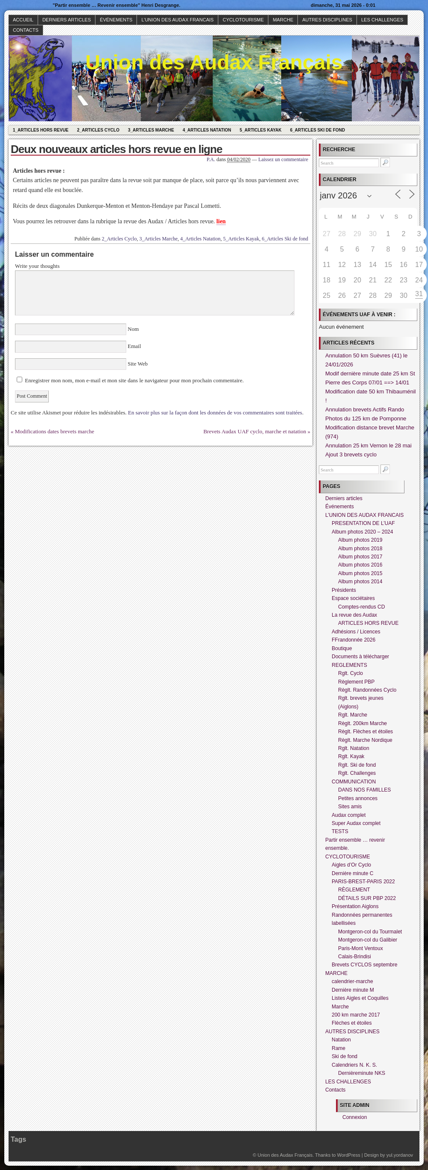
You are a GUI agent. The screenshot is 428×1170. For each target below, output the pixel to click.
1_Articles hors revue (40, 130)
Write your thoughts (37, 266)
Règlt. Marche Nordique (365, 740)
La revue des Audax (354, 615)
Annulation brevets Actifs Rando (364, 409)
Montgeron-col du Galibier (367, 940)
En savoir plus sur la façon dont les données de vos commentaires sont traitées (215, 412)
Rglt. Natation (353, 748)
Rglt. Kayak (351, 756)
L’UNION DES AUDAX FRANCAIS (177, 19)
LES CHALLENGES (382, 19)
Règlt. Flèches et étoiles (365, 732)
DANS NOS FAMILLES (364, 790)
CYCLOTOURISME (243, 19)
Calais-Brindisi (354, 957)
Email (134, 346)
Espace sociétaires (353, 598)
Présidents (344, 590)
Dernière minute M (353, 990)
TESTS (340, 831)
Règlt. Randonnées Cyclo (367, 690)
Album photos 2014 (360, 582)
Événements (116, 19)
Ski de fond (344, 1056)
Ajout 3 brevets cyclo (351, 454)
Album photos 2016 (360, 565)
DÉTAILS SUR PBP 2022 (367, 898)
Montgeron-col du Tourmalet (370, 932)
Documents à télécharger (360, 657)
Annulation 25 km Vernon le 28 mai (368, 445)
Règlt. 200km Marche (362, 723)
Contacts (26, 30)
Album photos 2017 (360, 557)
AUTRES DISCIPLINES (327, 19)
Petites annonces (357, 798)
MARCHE (283, 19)
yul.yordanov (399, 1155)
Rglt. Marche (352, 715)
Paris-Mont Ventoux (360, 948)
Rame (338, 1048)
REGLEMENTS (349, 665)
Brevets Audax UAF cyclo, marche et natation (254, 431)
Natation (341, 1040)
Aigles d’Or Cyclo (351, 865)
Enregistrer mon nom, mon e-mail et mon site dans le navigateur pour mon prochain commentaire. (134, 380)
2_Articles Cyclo (98, 130)
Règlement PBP (356, 682)
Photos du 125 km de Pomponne (365, 418)
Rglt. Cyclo (350, 673)
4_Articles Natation (207, 130)
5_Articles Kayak (261, 130)
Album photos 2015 (360, 573)
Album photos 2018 (360, 549)
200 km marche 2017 (356, 1015)
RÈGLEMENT (354, 890)
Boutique (342, 648)
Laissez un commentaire (283, 159)
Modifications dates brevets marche (54, 431)
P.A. (211, 159)
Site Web (137, 363)
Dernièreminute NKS (361, 1073)
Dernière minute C (352, 873)
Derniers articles (66, 19)
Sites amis (350, 807)
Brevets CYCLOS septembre (364, 965)
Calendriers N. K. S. (354, 1065)
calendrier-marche (352, 981)
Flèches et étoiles (352, 1023)
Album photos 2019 (360, 540)
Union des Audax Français (213, 62)
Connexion (354, 1117)
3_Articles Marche (151, 130)
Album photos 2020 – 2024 (362, 532)
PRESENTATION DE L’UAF (363, 523)
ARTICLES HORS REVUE (368, 623)
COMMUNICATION (354, 782)
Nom (133, 329)
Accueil (23, 19)
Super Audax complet (356, 823)
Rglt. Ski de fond (357, 765)
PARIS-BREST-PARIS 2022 (363, 882)
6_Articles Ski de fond (317, 130)
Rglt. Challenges (357, 773)
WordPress (348, 1155)
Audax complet (349, 815)
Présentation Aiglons (355, 906)
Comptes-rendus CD (361, 607)
